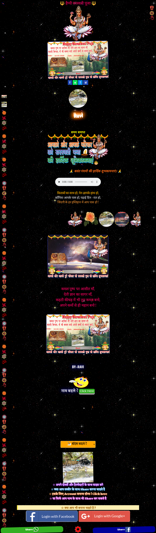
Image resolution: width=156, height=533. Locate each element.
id (86, 82)
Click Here (87, 391)
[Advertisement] (78, 417)
